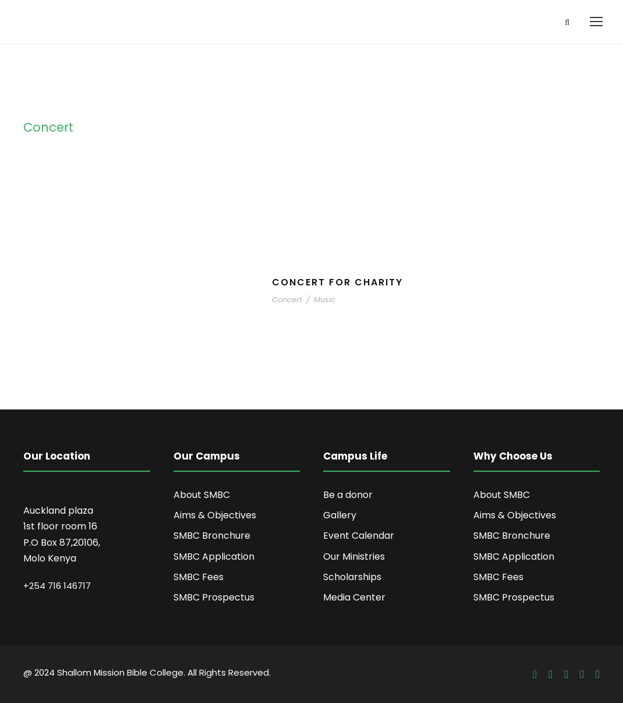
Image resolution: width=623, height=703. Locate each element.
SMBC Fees (199, 577)
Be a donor (348, 494)
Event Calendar (358, 535)
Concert (287, 299)
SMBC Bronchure (212, 535)
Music (324, 299)
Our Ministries (354, 556)
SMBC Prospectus (214, 597)
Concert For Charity (337, 282)
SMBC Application (214, 556)
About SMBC (202, 494)
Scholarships (352, 577)
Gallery (339, 515)
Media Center (354, 597)
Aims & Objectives (215, 515)
